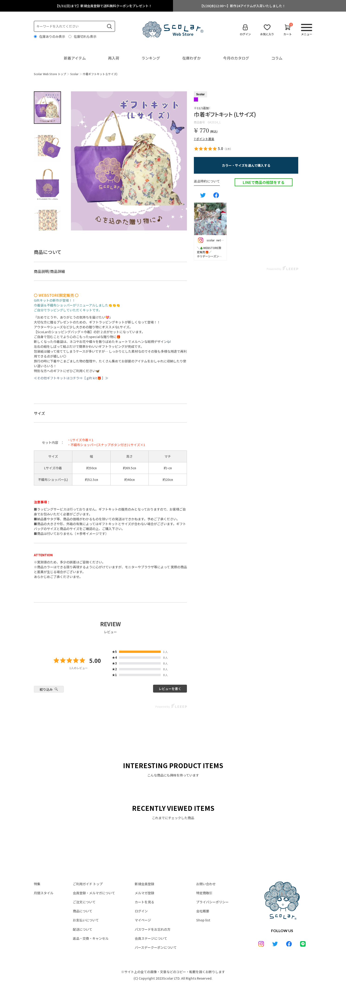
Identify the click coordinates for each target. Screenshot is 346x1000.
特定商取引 (204, 893)
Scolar (74, 74)
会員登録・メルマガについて (94, 893)
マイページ (143, 920)
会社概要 (202, 911)
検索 (109, 26)
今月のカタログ (236, 58)
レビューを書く (170, 688)
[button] (246, 165)
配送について (82, 929)
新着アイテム (75, 58)
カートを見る (144, 902)
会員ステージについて (151, 938)
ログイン (141, 911)
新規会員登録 (144, 884)
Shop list (203, 920)
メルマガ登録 (144, 893)
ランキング (150, 58)
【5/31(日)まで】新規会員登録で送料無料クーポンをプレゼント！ (103, 5)
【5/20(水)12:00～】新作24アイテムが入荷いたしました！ (242, 5)
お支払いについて (86, 920)
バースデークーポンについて (156, 947)
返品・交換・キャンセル (91, 938)
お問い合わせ (206, 884)
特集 (37, 884)
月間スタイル (43, 893)
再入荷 (113, 58)
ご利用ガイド (88, 884)
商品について (82, 911)
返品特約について (207, 181)
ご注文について (84, 902)
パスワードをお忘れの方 (152, 929)
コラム (276, 58)
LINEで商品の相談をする (264, 182)
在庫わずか (191, 58)
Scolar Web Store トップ (50, 74)
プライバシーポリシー (212, 902)
